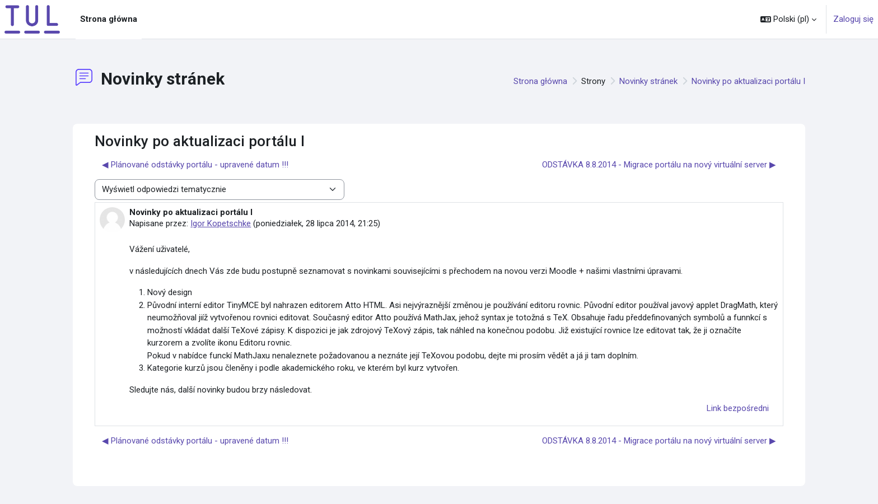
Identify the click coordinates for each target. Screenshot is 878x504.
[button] (788, 19)
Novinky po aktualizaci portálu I (748, 81)
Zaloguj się (853, 19)
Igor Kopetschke (220, 223)
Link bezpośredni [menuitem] (738, 408)
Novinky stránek (648, 81)
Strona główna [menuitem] (108, 19)
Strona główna (540, 81)
